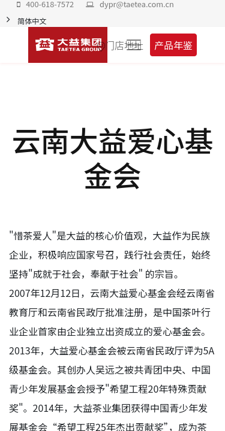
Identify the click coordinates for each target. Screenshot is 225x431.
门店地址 (124, 45)
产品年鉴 (173, 45)
